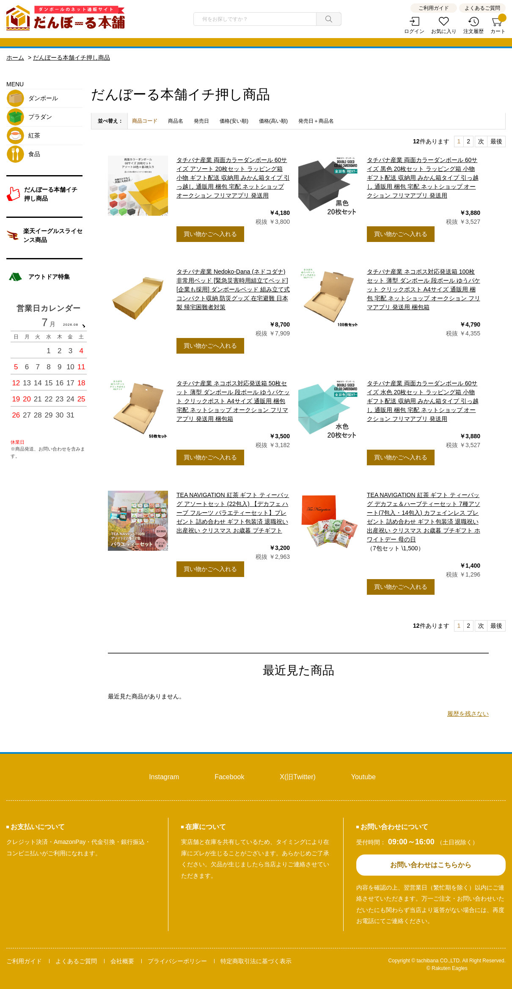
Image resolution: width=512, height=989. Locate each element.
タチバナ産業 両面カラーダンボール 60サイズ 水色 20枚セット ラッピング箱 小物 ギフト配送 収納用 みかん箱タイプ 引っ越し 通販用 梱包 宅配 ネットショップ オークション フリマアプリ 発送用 (423, 401)
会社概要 (122, 961)
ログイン (414, 31)
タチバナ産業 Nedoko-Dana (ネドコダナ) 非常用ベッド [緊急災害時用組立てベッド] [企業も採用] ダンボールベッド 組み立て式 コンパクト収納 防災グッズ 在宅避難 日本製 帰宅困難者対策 (233, 289)
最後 (496, 141)
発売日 (201, 121)
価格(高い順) (273, 121)
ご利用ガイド (433, 8)
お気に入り (444, 31)
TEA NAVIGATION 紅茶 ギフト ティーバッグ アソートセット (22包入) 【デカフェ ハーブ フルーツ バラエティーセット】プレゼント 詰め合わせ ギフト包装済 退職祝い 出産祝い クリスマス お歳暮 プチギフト (232, 513)
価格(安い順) (234, 121)
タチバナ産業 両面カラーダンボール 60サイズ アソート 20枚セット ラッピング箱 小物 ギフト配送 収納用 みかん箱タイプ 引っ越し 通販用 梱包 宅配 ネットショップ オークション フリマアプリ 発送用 (233, 178)
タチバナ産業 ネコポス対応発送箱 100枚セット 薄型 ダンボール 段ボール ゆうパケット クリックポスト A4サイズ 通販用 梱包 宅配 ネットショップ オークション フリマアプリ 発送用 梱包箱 (423, 289)
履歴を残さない (468, 713)
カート (498, 25)
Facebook (229, 776)
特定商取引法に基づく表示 (256, 961)
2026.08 (70, 325)
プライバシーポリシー (177, 961)
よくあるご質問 (482, 8)
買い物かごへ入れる (210, 234)
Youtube (363, 776)
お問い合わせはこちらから (430, 864)
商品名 (175, 121)
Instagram (164, 776)
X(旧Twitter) (297, 776)
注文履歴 (473, 31)
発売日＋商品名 (316, 121)
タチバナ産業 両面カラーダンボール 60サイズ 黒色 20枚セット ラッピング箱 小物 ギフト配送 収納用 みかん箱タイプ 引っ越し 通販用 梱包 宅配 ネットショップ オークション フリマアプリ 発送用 (423, 178)
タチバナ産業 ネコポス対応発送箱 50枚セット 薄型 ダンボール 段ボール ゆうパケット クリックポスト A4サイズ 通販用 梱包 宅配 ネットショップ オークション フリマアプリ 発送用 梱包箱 (233, 401)
